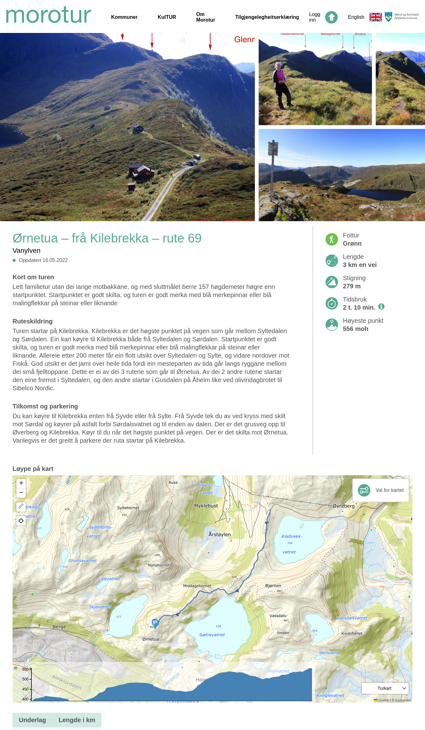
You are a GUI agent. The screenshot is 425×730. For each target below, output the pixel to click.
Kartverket (403, 700)
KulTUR (167, 17)
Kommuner (124, 17)
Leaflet (381, 700)
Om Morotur (205, 17)
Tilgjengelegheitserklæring (267, 17)
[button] (155, 624)
